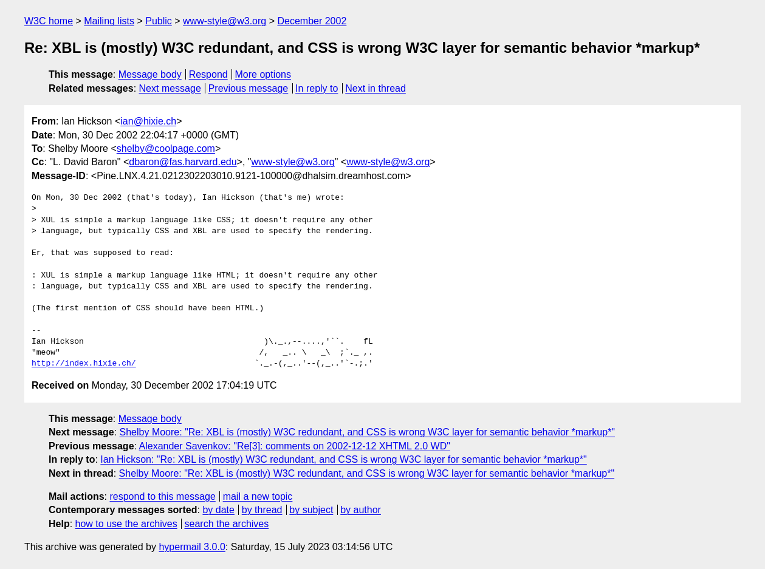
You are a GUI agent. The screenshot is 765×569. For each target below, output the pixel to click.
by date (218, 510)
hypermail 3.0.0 (192, 547)
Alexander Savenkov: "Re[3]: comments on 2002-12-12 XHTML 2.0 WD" (294, 446)
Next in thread (375, 88)
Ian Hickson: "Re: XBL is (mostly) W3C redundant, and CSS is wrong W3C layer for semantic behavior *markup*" (343, 459)
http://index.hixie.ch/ (84, 363)
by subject (311, 510)
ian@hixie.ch (148, 121)
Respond (208, 74)
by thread (262, 510)
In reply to (316, 88)
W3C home (48, 21)
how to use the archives (126, 524)
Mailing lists (109, 21)
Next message (170, 88)
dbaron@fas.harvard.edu (182, 162)
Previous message (248, 88)
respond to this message (162, 496)
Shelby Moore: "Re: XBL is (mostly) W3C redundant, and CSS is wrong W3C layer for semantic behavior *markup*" (368, 432)
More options (263, 74)
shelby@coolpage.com (166, 148)
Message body (150, 74)
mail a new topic (258, 496)
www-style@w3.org (224, 21)
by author (360, 510)
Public (158, 21)
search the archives (227, 524)
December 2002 (311, 21)
